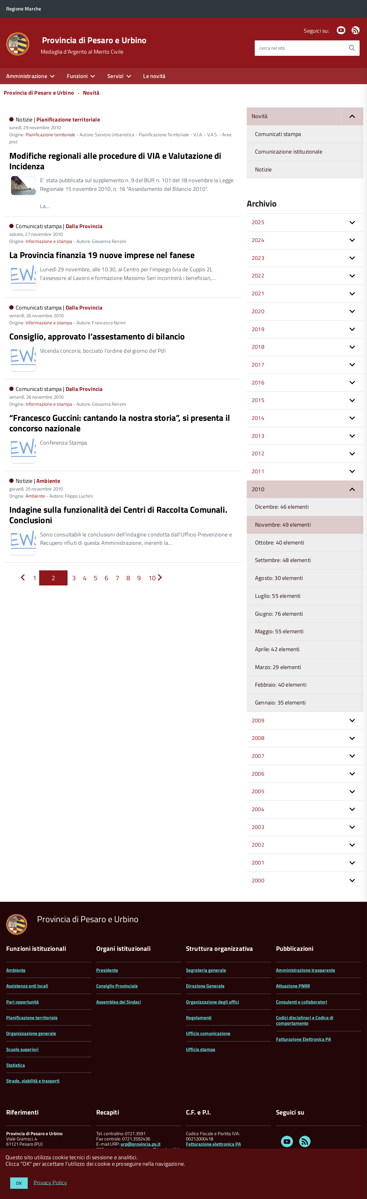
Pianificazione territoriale (68, 119)
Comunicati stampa (278, 134)
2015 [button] (258, 400)
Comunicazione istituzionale (288, 151)
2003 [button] (258, 827)
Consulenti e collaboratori (301, 1001)
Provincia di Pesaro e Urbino (94, 40)
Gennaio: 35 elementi (280, 702)
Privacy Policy (50, 1182)
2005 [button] (258, 791)
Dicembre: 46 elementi (282, 507)
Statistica (15, 1065)
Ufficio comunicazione (208, 1033)
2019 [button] (258, 329)
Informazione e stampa (49, 241)
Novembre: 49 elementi (283, 524)
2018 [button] (258, 347)
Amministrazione (26, 76)
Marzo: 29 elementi (278, 667)
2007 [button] (258, 756)
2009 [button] (258, 720)
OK (19, 1183)
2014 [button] (258, 418)
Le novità (154, 76)
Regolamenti (199, 1017)
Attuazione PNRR (293, 985)
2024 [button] (258, 240)
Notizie (263, 169)
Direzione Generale (205, 985)
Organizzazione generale (31, 1033)
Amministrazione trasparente (305, 970)
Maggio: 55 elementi (279, 631)
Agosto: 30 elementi (279, 578)
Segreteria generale (206, 970)
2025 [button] (258, 222)
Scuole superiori (22, 1049)
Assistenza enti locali (27, 985)
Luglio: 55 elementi (277, 596)
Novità (91, 92)
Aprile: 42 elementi (277, 649)
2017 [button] (258, 364)
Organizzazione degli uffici (212, 1001)
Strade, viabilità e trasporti (33, 1080)
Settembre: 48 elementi (283, 560)
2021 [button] (258, 293)
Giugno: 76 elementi (279, 614)
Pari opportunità (22, 1001)
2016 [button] (258, 382)
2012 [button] (258, 453)
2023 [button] (258, 258)
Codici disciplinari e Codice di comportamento (304, 1020)
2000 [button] (258, 880)
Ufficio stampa (200, 1049)
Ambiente (48, 481)
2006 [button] (258, 774)
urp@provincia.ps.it (140, 1144)
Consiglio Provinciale (117, 985)
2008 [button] (258, 738)
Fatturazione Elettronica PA (303, 1039)
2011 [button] (258, 471)
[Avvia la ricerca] (352, 48)
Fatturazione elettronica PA (213, 1144)
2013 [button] (258, 436)
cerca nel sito (272, 48)
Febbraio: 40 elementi (281, 684)
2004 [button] (258, 809)
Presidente (107, 970)
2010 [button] (258, 489)
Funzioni (77, 76)
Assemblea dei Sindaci (118, 1001)
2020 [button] (258, 311)
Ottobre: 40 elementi (279, 542)
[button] (352, 116)
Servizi (115, 76)
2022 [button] (258, 275)
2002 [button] (258, 844)
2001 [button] (258, 862)
